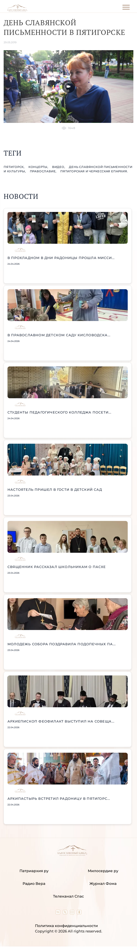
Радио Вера (34, 883)
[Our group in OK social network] (79, 913)
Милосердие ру (103, 871)
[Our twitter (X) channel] (65, 913)
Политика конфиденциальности (66, 926)
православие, (43, 171)
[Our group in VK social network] (58, 913)
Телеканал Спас (68, 896)
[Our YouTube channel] (72, 913)
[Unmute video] (68, 86)
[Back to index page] (17, 11)
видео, (59, 167)
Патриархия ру (33, 871)
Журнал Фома (103, 883)
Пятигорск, (15, 167)
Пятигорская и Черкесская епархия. (94, 171)
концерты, (38, 167)
